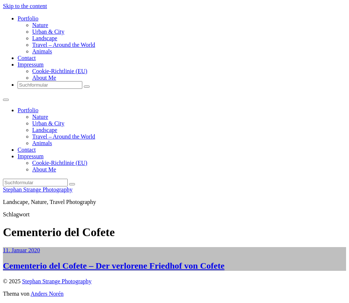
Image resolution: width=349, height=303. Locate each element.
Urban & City (48, 32)
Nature (40, 25)
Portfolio (28, 18)
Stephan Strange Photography (37, 189)
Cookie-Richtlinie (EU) (59, 71)
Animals (42, 51)
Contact (27, 58)
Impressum (31, 64)
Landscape (44, 38)
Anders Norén (47, 294)
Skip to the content (25, 6)
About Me (44, 78)
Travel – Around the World (63, 45)
